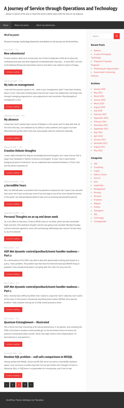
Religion (97, 203)
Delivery (97, 50)
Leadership (98, 185)
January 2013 (100, 139)
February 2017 (100, 114)
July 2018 (98, 110)
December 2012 (100, 143)
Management (99, 189)
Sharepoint (98, 210)
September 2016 (101, 118)
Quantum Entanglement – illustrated (26, 322)
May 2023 (98, 92)
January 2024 (100, 89)
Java (96, 181)
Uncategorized (100, 221)
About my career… (22, 25)
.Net (95, 163)
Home (5, 25)
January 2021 (100, 99)
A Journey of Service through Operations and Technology (60, 8)
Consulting (98, 167)
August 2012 (99, 146)
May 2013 (98, 132)
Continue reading (12, 72)
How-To (97, 178)
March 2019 (99, 103)
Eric (17, 50)
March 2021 (99, 96)
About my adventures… (46, 25)
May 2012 (98, 150)
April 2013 (98, 136)
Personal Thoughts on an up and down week (31, 216)
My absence (11, 119)
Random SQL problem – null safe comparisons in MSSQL (38, 357)
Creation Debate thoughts (20, 150)
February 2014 (100, 121)
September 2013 (101, 128)
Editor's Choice (100, 174)
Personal (97, 196)
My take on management (19, 84)
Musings (97, 192)
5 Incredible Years (15, 185)
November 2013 (101, 125)
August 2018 (99, 107)
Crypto (97, 171)
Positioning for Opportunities (106, 68)
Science (97, 207)
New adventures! (14, 53)
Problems (98, 199)
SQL (95, 214)
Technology (99, 218)
